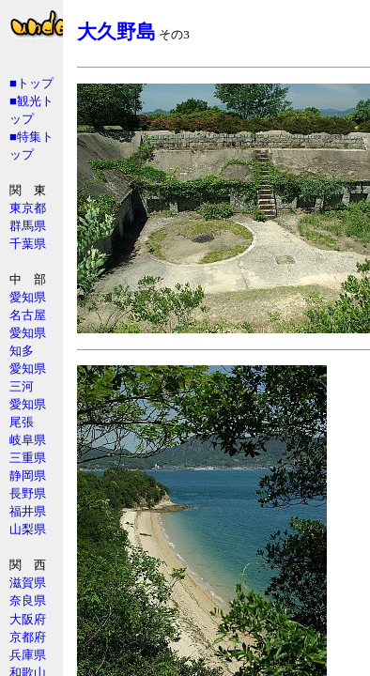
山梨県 (27, 529)
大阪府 (27, 619)
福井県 (27, 511)
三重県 (27, 458)
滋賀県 (27, 583)
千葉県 (27, 244)
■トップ (31, 83)
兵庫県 (27, 655)
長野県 (27, 493)
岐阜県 (27, 440)
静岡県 (27, 476)
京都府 (27, 637)
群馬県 (27, 226)
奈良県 (27, 600)
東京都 (27, 208)
